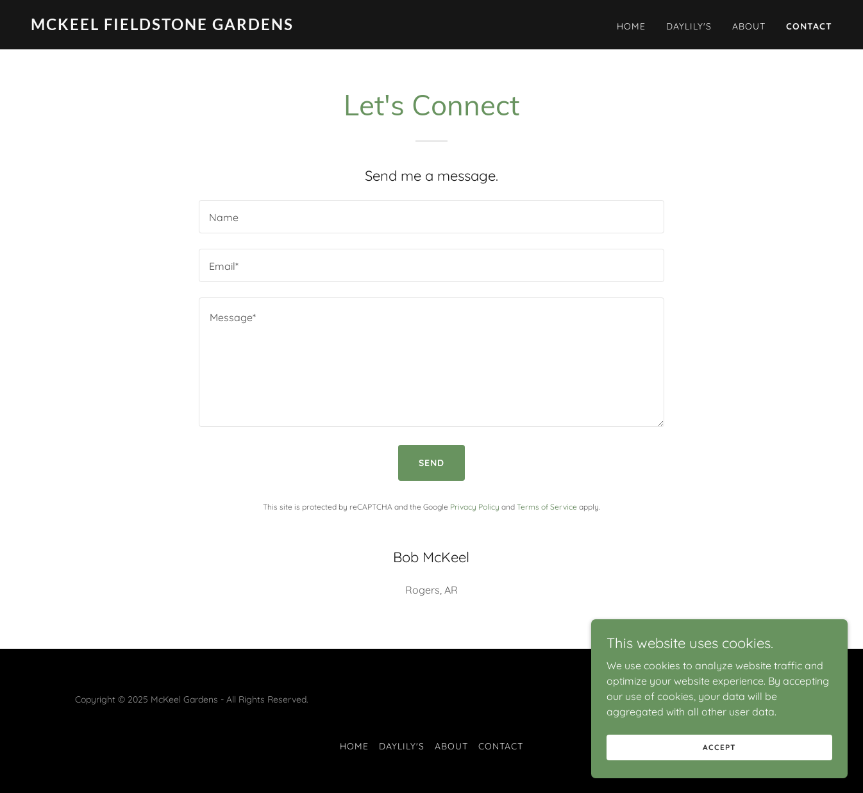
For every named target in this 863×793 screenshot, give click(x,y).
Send (431, 463)
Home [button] (354, 746)
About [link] (749, 26)
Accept (719, 747)
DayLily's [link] (689, 26)
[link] (226, 26)
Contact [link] (809, 26)
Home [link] (631, 26)
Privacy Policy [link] (474, 507)
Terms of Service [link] (547, 507)
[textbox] (431, 216)
